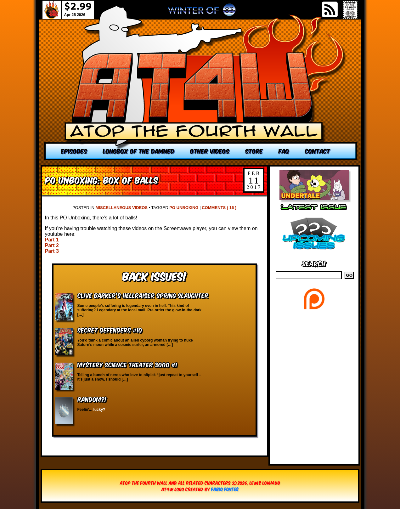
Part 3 (52, 251)
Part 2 (52, 245)
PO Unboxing (183, 207)
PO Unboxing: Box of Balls (101, 179)
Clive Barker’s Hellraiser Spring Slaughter (142, 295)
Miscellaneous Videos (122, 207)
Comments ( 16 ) (219, 207)
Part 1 (52, 239)
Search (314, 263)
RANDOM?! (92, 399)
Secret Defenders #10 (109, 329)
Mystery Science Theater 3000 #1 (127, 364)
